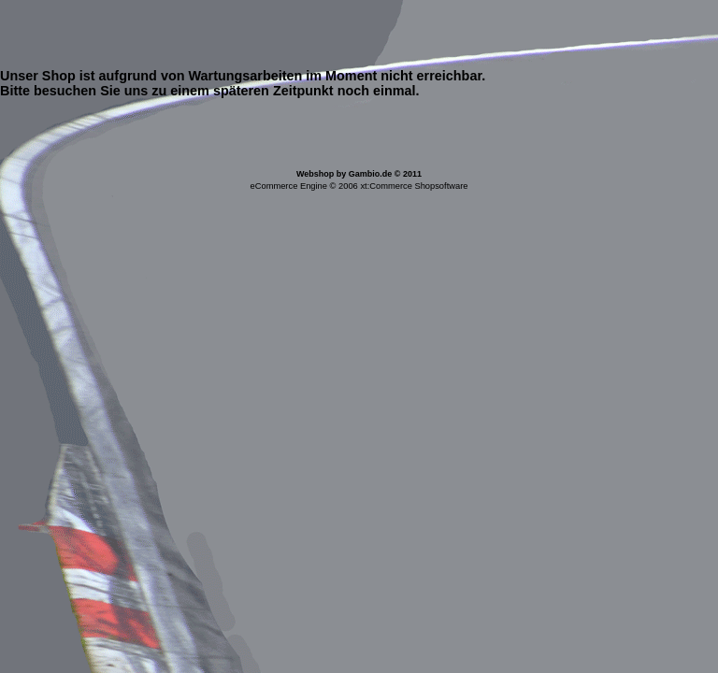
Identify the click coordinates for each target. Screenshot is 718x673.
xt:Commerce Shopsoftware (413, 186)
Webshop (315, 174)
